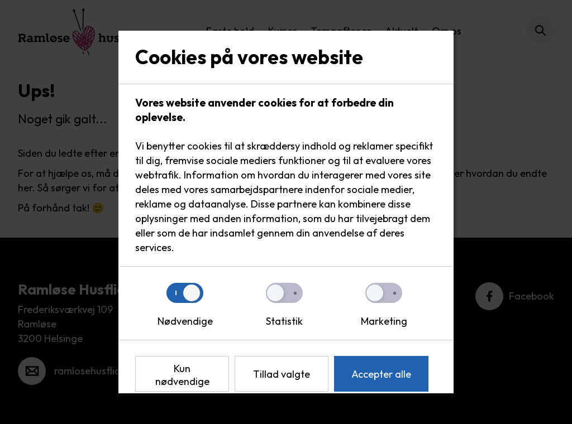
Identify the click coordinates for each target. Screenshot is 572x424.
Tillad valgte (281, 374)
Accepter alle (381, 374)
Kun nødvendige (182, 375)
